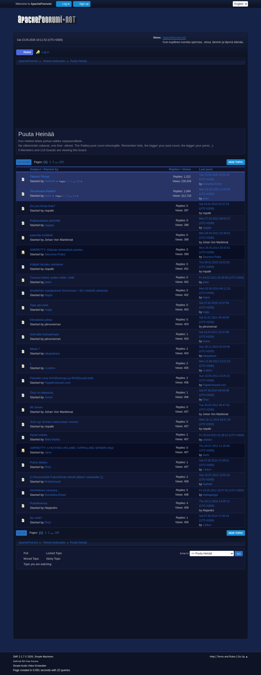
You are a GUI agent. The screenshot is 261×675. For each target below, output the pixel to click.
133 (78, 181)
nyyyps (49, 225)
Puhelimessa (38, 503)
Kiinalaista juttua (41, 319)
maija (48, 309)
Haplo (49, 295)
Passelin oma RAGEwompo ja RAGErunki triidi (61, 378)
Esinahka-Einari (212, 184)
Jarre (48, 452)
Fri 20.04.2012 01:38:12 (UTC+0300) (221, 435)
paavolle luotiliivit (41, 235)
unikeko (207, 439)
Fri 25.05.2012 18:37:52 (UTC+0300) (221, 490)
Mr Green (36, 407)
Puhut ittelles (38, 462)
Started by (51, 169)
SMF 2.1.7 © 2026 (23, 656)
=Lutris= (50, 368)
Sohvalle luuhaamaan (44, 334)
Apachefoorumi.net (174, 37)
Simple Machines (44, 656)
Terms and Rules (226, 656)
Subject (35, 169)
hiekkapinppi (210, 495)
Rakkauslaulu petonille (45, 220)
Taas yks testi (39, 305)
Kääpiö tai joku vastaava (46, 264)
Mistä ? (35, 349)
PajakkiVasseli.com (58, 382)
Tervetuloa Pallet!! (43, 191)
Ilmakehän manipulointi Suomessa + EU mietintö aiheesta (69, 290)
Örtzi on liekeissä (41, 392)
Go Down (23, 162)
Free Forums (32, 661)
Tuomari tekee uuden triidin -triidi (52, 277)
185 (61, 162)
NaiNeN (50, 181)
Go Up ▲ (243, 656)
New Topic (236, 162)
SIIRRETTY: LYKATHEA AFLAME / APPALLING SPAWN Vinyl (71, 448)
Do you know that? (42, 206)
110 (74, 196)
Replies (174, 169)
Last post (205, 169)
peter (48, 195)
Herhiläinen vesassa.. (44, 490)
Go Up (21, 533)
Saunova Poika (55, 254)
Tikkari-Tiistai (39, 176)
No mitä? (36, 518)
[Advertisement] (130, 98)
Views (188, 169)
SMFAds (17, 661)
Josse (206, 341)
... (57, 162)
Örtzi (205, 399)
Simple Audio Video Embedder (29, 665)
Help (212, 656)
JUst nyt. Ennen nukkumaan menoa (54, 422)
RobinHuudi (53, 481)
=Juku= (207, 469)
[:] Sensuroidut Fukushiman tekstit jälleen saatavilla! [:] (66, 477)
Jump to (184, 553)
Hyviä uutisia (38, 435)
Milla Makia (52, 439)
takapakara (52, 353)
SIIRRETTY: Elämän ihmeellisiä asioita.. (57, 249)
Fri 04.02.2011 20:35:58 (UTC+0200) (221, 277)
